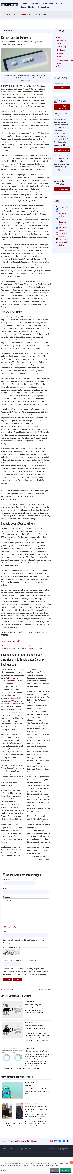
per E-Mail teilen (63, 243)
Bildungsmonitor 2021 (10, 681)
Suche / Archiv (24, 1141)
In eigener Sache (60, 64)
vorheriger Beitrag (8, 989)
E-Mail (5, 932)
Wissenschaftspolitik (63, 60)
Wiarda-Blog (35, 3)
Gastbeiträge (62, 47)
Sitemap (34, 1141)
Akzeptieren (65, 1170)
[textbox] (26, 913)
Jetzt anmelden (62, 189)
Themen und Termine (27, 7)
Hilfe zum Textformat (11, 927)
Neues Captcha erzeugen (3, 957)
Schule (23, 14)
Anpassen (4, 1170)
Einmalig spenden (62, 150)
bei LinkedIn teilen (62, 222)
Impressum (65, 1149)
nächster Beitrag (44, 989)
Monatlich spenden (62, 107)
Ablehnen (55, 1170)
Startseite (24, 3)
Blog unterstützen (43, 7)
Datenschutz (55, 1149)
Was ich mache (48, 3)
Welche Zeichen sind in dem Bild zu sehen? (19, 960)
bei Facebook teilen (63, 213)
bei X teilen (63, 208)
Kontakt (4, 1141)
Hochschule (61, 50)
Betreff (5, 888)
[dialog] (36, 1167)
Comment (6, 897)
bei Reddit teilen (63, 234)
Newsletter (12, 1141)
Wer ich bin (59, 3)
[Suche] (62, 84)
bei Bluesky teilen (63, 229)
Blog (15, 14)
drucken (62, 239)
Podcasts (60, 53)
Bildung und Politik (61, 41)
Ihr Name (6, 880)
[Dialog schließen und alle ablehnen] (71, 1162)
